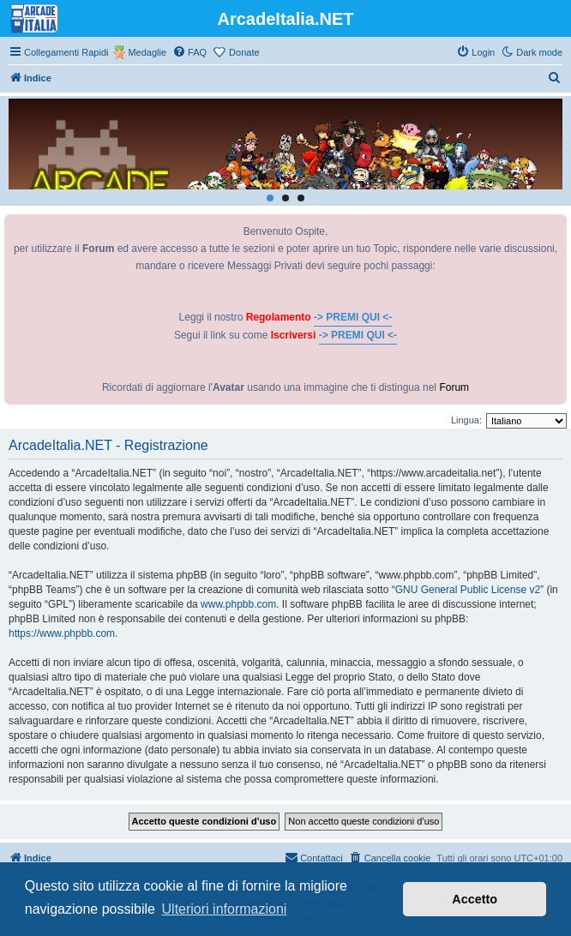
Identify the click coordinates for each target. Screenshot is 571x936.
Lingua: (466, 420)
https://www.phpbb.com (62, 633)
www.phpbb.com (238, 604)
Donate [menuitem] (244, 52)
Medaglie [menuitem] (147, 52)
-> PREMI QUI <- (353, 317)
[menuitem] (189, 52)
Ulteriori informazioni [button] (224, 909)
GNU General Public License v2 (467, 590)
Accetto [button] (474, 899)
